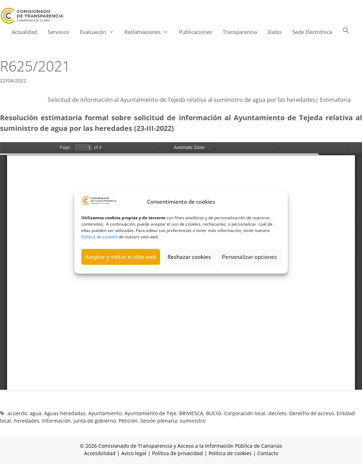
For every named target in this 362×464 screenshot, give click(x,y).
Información (56, 420)
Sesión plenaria (158, 420)
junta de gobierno (95, 420)
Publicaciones (195, 31)
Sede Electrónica (312, 31)
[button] (346, 32)
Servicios (58, 31)
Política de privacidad (177, 453)
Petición (128, 420)
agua (35, 413)
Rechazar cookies (189, 256)
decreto (277, 413)
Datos (275, 31)
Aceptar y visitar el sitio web (120, 256)
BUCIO (213, 413)
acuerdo (17, 413)
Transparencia (240, 31)
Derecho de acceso (311, 413)
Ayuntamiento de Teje (150, 413)
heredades (26, 420)
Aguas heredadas (65, 413)
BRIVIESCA (191, 413)
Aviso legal (133, 453)
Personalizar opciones (249, 256)
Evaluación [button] (99, 32)
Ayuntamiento (105, 413)
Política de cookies (99, 236)
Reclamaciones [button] (149, 32)
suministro (192, 420)
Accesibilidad (100, 453)
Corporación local (244, 413)
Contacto (267, 453)
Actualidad (24, 31)
